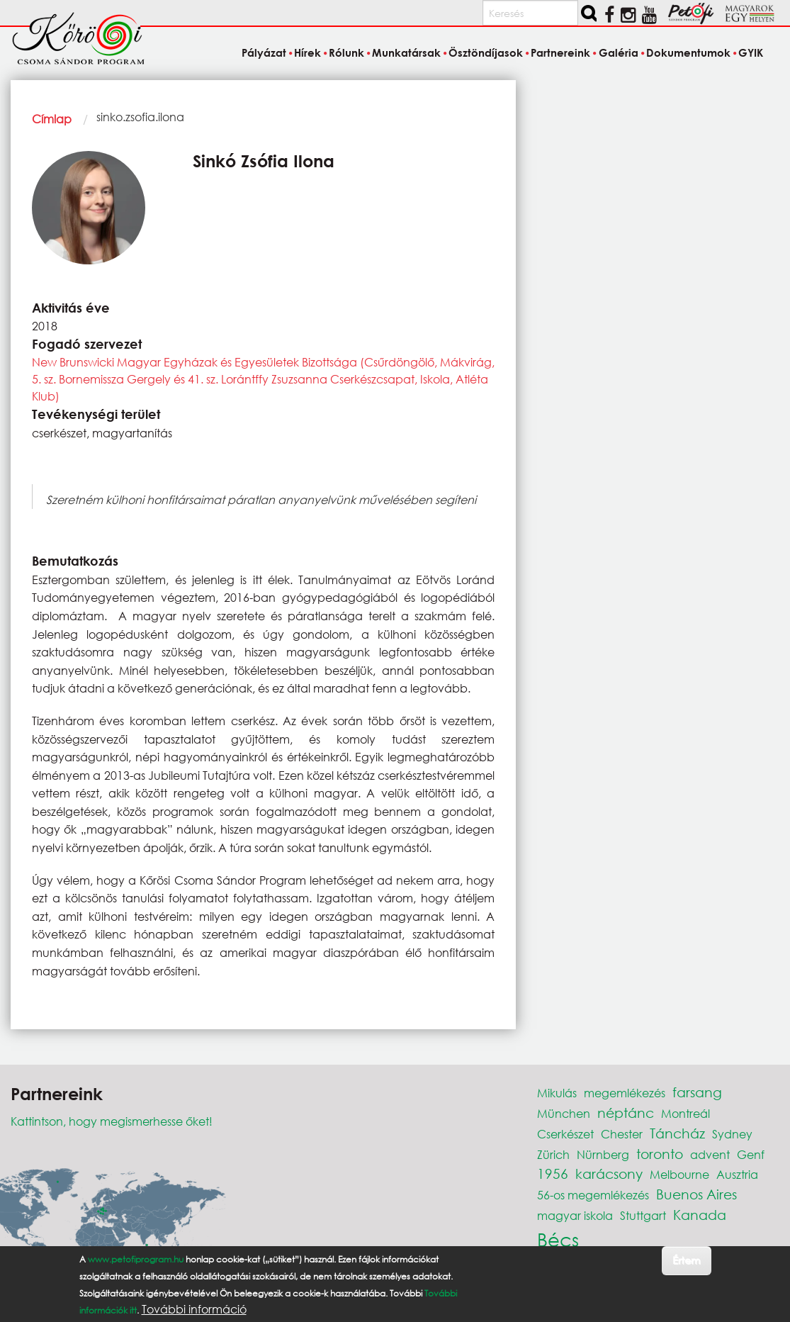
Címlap (52, 118)
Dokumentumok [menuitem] (688, 52)
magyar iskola (575, 1215)
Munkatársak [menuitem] (406, 52)
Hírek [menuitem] (307, 52)
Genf (750, 1154)
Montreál (685, 1113)
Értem (686, 1260)
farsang (697, 1092)
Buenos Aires (696, 1194)
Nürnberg (603, 1154)
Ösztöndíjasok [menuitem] (485, 52)
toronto (659, 1153)
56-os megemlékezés (593, 1194)
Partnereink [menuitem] (560, 52)
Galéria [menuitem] (618, 52)
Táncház (677, 1133)
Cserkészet (565, 1133)
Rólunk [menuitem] (346, 52)
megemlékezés (624, 1092)
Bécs (558, 1239)
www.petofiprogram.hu (136, 1259)
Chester (622, 1133)
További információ (194, 1309)
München (563, 1113)
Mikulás (557, 1092)
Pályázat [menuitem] (264, 52)
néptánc (625, 1112)
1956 (552, 1173)
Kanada (699, 1214)
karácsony (609, 1173)
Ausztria (737, 1174)
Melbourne (679, 1174)
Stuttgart (643, 1215)
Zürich (553, 1154)
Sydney (732, 1133)
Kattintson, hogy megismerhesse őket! (112, 1121)
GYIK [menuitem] (750, 52)
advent (710, 1154)
